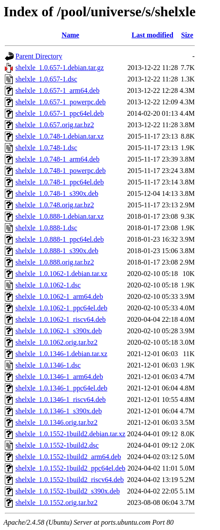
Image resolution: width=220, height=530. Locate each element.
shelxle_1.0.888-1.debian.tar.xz (59, 216)
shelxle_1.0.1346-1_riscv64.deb (60, 399)
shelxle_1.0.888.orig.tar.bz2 (54, 262)
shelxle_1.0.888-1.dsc (46, 228)
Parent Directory (38, 56)
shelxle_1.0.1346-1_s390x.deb (58, 411)
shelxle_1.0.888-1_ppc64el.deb (59, 239)
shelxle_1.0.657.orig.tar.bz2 (54, 125)
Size (187, 35)
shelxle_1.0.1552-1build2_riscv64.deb (69, 479)
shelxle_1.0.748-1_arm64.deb (57, 159)
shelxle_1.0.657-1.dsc (46, 79)
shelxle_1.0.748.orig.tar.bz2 (54, 205)
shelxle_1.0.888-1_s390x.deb (56, 250)
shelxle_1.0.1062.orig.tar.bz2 (56, 342)
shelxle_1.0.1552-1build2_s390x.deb (67, 491)
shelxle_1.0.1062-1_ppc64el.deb (61, 308)
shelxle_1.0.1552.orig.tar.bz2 (56, 502)
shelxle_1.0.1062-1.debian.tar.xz (61, 273)
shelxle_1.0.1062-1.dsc (48, 285)
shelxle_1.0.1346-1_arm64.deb (59, 376)
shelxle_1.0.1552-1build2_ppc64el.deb (70, 468)
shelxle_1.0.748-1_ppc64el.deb (59, 182)
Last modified (153, 35)
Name (70, 35)
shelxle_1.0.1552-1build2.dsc (57, 445)
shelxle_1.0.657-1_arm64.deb (57, 90)
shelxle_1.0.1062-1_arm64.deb (59, 296)
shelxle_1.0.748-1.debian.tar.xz (59, 136)
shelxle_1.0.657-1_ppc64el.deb (59, 113)
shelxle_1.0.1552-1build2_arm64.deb (68, 456)
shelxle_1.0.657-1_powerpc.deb (60, 102)
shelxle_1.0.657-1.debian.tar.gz (59, 67)
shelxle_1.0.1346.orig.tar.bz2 (56, 422)
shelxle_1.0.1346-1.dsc (48, 365)
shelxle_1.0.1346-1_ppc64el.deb (61, 388)
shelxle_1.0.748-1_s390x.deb (56, 193)
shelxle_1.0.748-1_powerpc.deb (60, 170)
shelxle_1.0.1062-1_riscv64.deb (60, 319)
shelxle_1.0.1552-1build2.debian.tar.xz (70, 434)
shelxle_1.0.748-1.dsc (46, 147)
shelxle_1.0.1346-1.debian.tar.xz (61, 353)
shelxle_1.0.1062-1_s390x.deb (58, 331)
